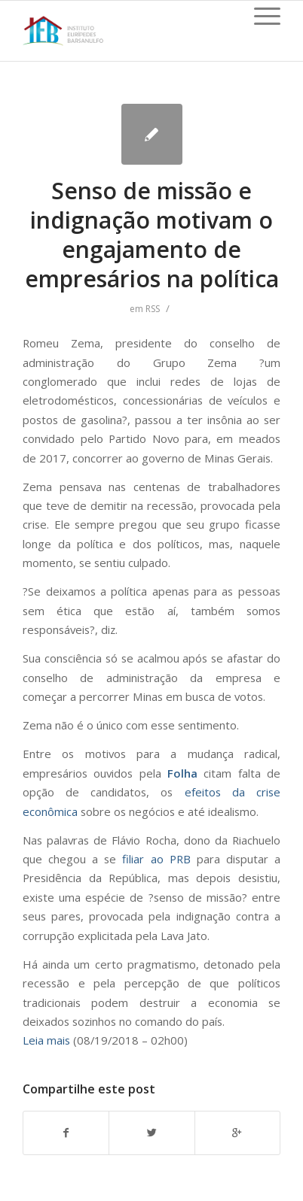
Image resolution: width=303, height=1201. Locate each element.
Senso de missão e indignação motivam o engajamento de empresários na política (152, 234)
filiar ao (145, 858)
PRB (180, 858)
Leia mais (46, 1040)
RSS (152, 308)
